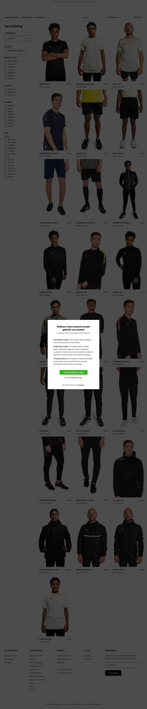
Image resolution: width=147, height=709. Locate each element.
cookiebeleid (80, 385)
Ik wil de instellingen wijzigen (73, 377)
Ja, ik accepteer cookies (73, 372)
